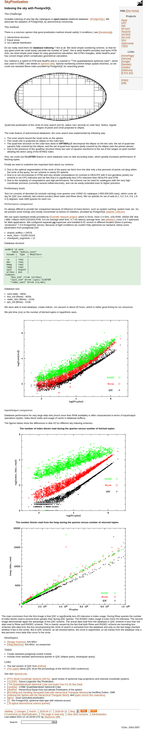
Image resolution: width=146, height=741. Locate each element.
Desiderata (105, 32)
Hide (122, 10)
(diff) (57, 724)
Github (41, 673)
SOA (123, 40)
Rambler (126, 64)
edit (124, 83)
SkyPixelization (16, 2)
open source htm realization (90, 702)
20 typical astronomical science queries (28, 710)
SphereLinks (20, 681)
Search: (14, 729)
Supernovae (127, 43)
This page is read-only (52, 721)
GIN (123, 26)
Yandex (126, 67)
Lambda (12, 694)
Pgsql (124, 20)
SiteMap (9, 719)
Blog (72, 719)
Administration (98, 721)
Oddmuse (127, 70)
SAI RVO (125, 34)
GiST (123, 23)
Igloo (10, 705)
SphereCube (47, 63)
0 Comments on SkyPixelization (21, 721)
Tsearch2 (125, 31)
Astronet (126, 58)
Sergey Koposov (16, 649)
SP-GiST (125, 29)
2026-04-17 (46, 719)
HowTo (32, 719)
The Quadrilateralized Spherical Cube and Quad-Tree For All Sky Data (44, 691)
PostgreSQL (97, 19)
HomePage (127, 56)
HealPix (12, 697)
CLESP (12, 689)
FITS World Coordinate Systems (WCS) (28, 686)
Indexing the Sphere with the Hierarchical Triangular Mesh (38, 702)
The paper (13, 676)
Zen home (132, 10)
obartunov (49, 724)
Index (125, 80)
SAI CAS (125, 37)
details (109, 219)
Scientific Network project (63, 216)
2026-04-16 (61, 719)
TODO (124, 46)
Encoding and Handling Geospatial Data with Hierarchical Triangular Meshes (47, 700)
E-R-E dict (127, 73)
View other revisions (77, 721)
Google (125, 61)
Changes (21, 719)
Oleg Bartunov (15, 652)
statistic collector (115, 211)
